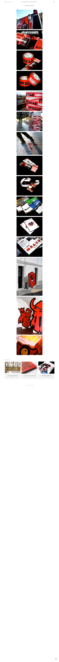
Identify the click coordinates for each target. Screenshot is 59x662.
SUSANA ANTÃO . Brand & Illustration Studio (29, 1)
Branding (6, 1)
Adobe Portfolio (31, 385)
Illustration (9, 1)
